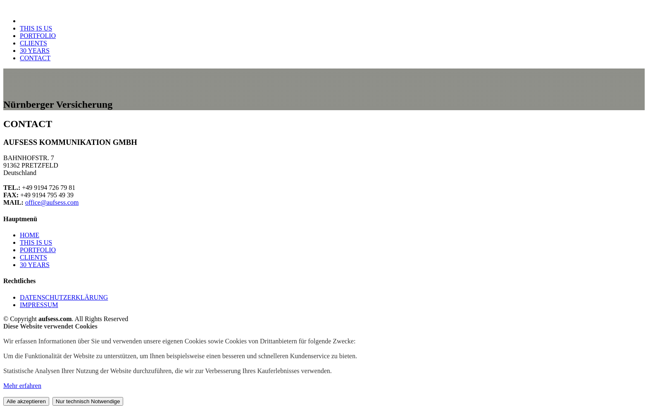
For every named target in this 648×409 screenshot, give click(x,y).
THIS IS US (36, 28)
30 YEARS (35, 50)
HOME (29, 235)
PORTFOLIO (38, 35)
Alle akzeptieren (26, 401)
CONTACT (35, 57)
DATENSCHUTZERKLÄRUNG (64, 297)
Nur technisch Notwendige (88, 401)
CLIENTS (33, 43)
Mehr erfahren (22, 385)
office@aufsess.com (52, 202)
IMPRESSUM (39, 304)
